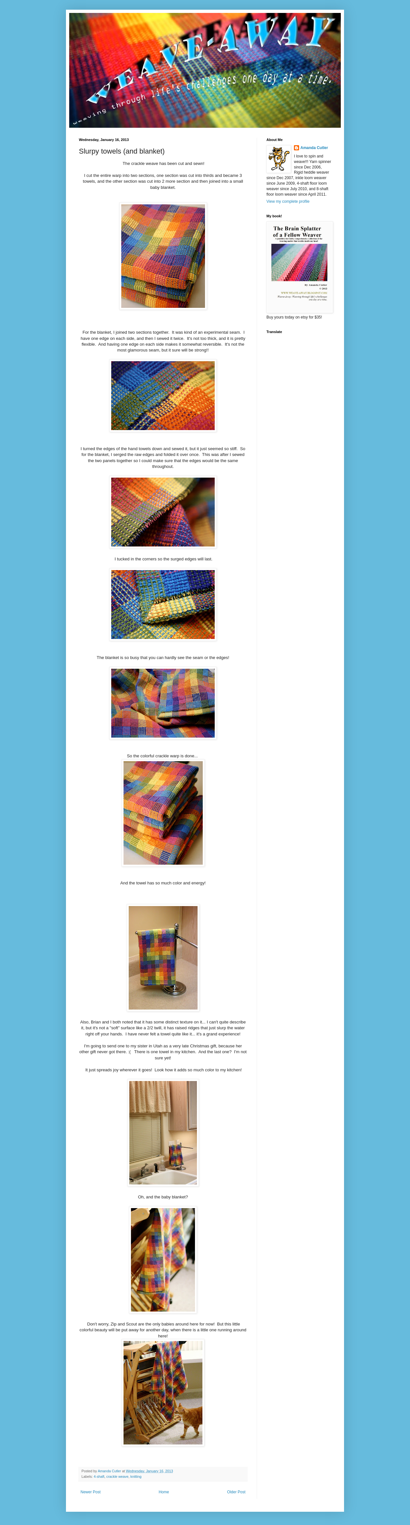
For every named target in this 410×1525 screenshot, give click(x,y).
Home (164, 1492)
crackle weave (117, 1476)
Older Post (236, 1492)
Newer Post (91, 1492)
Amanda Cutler (110, 1471)
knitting (135, 1476)
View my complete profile (287, 201)
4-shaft (99, 1476)
